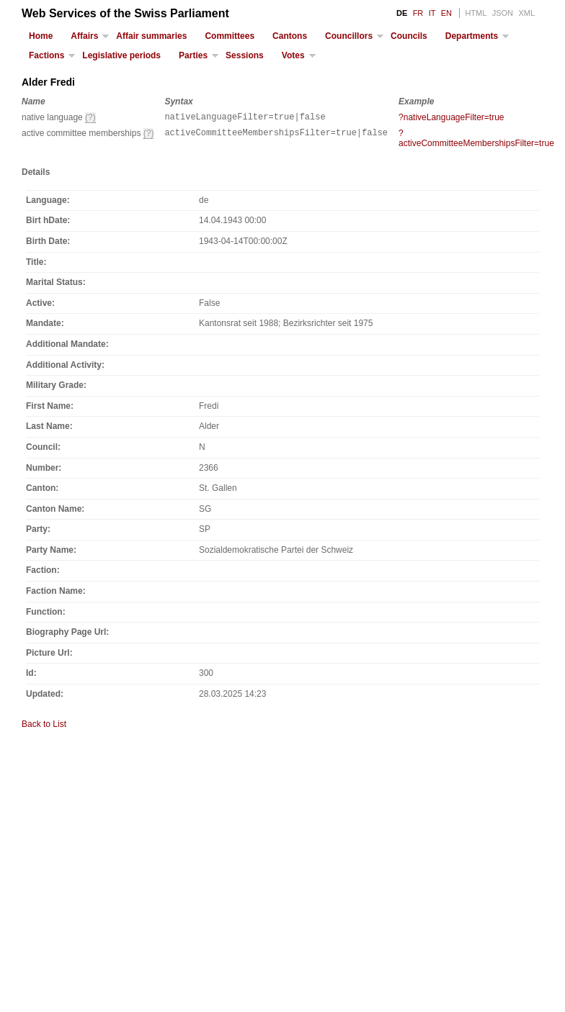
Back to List (44, 726)
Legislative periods (121, 55)
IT (432, 13)
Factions (46, 55)
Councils (409, 36)
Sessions (245, 55)
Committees (229, 36)
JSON (502, 13)
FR (418, 13)
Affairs (84, 36)
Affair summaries (151, 36)
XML (526, 13)
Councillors (349, 36)
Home (41, 36)
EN (446, 13)
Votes (293, 55)
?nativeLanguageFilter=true (451, 117)
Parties (193, 55)
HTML (475, 13)
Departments (471, 36)
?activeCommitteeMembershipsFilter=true (476, 140)
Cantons (289, 36)
